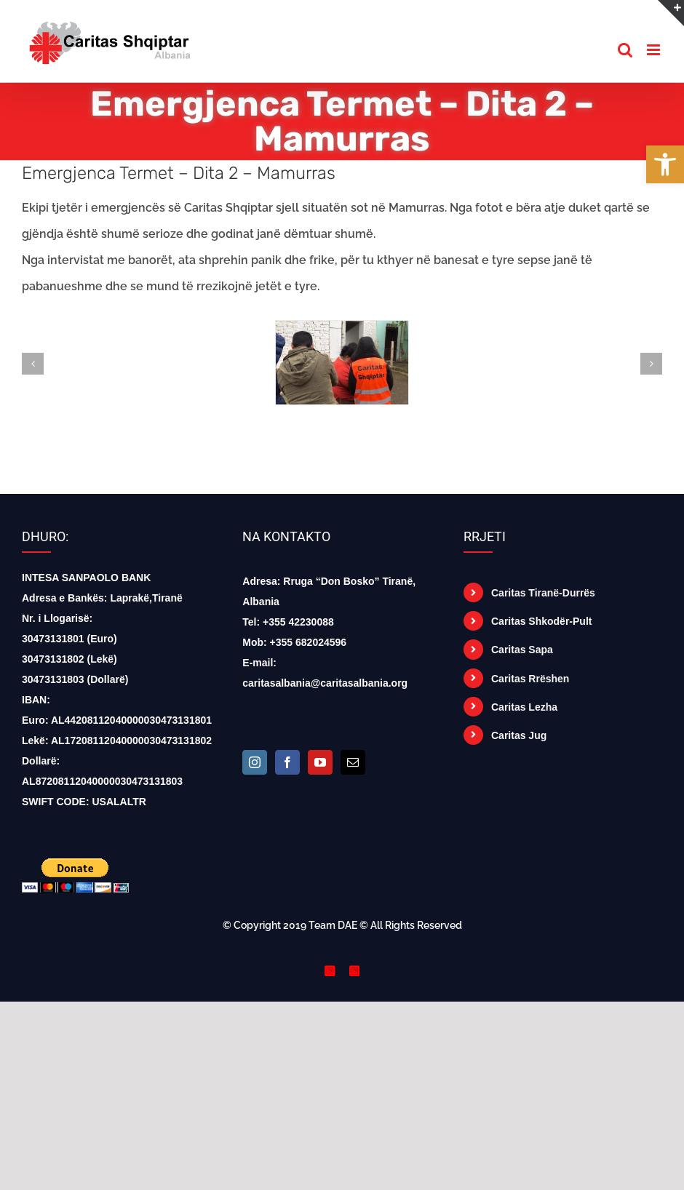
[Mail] (353, 762)
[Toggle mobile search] (625, 49)
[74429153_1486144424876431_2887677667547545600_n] (342, 328)
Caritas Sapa (522, 649)
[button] (665, 164)
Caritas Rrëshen (530, 678)
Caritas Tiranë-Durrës (543, 593)
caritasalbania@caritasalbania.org (324, 683)
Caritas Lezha (524, 707)
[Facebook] (287, 762)
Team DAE (333, 925)
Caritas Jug (518, 735)
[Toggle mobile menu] (654, 49)
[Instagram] (254, 762)
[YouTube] (320, 762)
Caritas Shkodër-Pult (541, 621)
